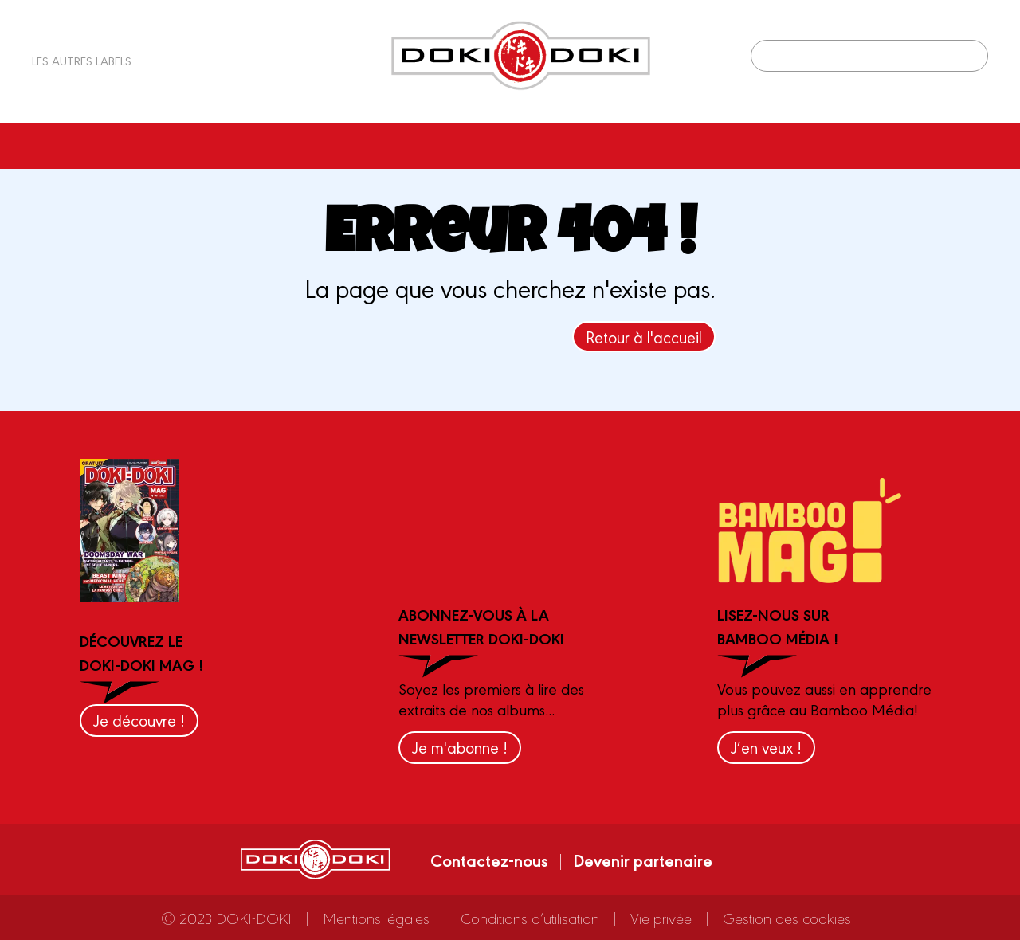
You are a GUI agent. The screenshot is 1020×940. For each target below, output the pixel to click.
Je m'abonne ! (460, 747)
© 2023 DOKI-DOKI (226, 917)
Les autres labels (81, 60)
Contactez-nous (489, 859)
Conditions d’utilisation (530, 917)
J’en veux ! (766, 747)
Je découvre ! (139, 719)
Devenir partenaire (642, 859)
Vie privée (661, 917)
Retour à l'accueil (644, 336)
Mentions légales (376, 917)
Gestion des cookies (787, 917)
